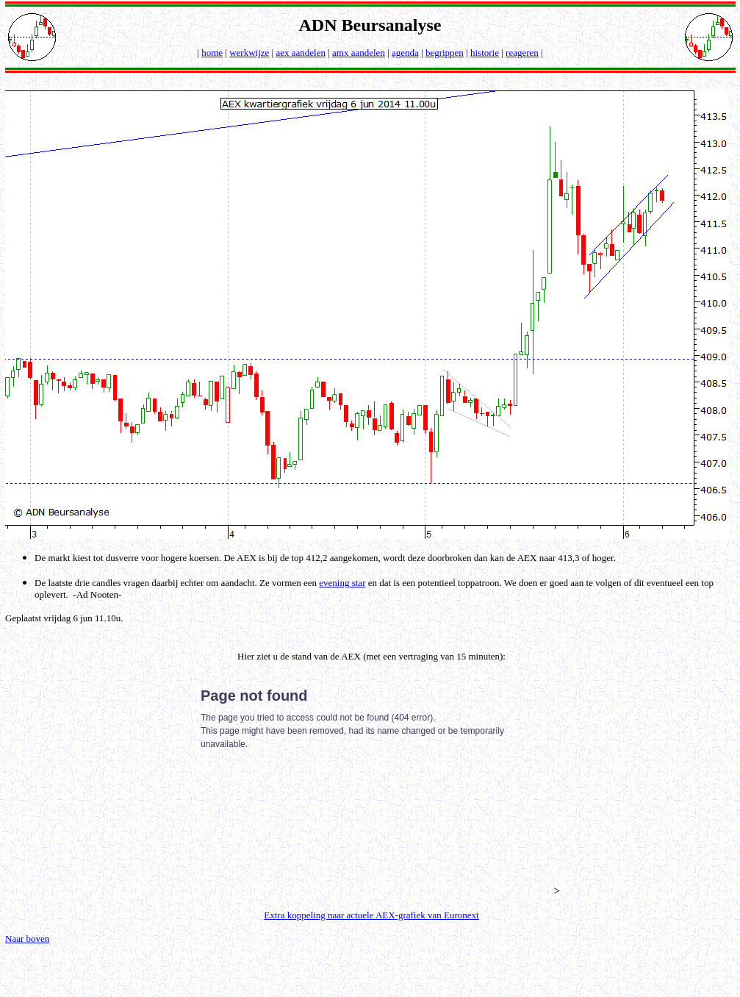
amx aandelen (358, 52)
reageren (522, 52)
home (212, 52)
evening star (342, 582)
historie (484, 52)
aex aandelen (300, 52)
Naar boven (27, 938)
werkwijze (249, 52)
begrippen (444, 52)
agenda (405, 52)
